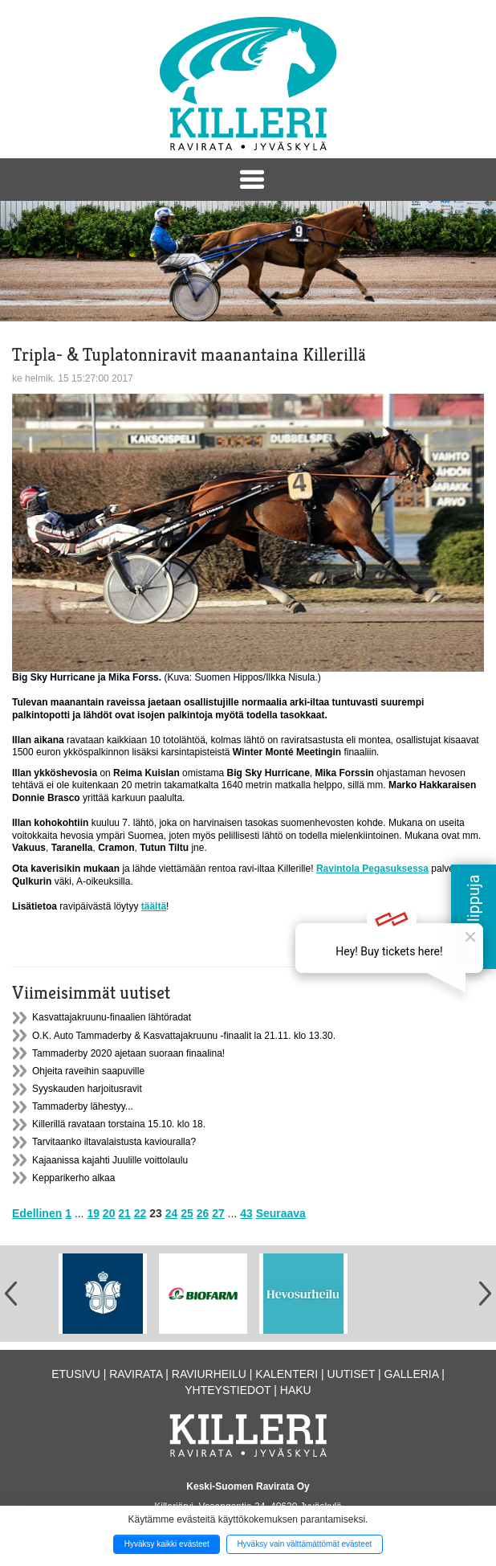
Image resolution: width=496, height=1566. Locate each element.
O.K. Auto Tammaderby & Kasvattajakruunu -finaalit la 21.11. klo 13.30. (183, 1035)
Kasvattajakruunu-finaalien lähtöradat (111, 1017)
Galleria (411, 1374)
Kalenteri (286, 1374)
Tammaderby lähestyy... (82, 1106)
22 (140, 1213)
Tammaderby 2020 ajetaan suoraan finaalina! (128, 1053)
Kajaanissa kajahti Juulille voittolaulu (110, 1160)
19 (93, 1213)
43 (246, 1213)
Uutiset (351, 1374)
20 (109, 1213)
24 (171, 1213)
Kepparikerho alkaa (73, 1178)
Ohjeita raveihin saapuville (88, 1071)
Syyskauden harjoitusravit (87, 1088)
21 (124, 1213)
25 (187, 1213)
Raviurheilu (209, 1374)
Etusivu (75, 1374)
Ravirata (135, 1374)
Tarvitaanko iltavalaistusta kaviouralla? (114, 1141)
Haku (295, 1390)
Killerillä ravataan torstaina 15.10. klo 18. (118, 1124)
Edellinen (37, 1213)
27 (218, 1213)
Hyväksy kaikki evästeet (166, 1543)
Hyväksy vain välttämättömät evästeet (304, 1543)
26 (203, 1213)
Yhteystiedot (227, 1390)
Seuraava (281, 1213)
